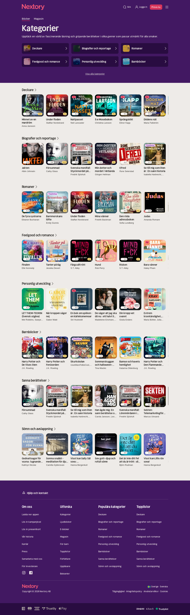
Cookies (164, 591)
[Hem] (71, 7)
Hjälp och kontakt (35, 493)
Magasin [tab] (39, 18)
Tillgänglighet (118, 591)
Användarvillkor (151, 591)
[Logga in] (141, 7)
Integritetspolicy (134, 591)
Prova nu (156, 7)
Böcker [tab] (26, 18)
